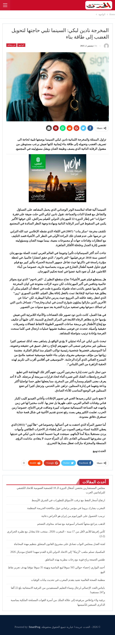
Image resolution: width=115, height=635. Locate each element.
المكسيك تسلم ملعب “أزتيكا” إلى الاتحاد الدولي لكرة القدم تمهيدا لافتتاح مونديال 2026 (57, 552)
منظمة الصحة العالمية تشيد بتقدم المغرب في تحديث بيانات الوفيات (68, 580)
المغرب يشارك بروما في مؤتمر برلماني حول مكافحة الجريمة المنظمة (66, 508)
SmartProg (34, 627)
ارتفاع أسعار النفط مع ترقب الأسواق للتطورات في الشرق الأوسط (68, 500)
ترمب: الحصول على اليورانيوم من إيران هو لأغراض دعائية (73, 516)
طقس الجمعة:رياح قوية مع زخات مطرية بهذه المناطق (75, 559)
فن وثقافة (11, 45)
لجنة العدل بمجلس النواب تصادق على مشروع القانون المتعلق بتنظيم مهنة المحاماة (59, 544)
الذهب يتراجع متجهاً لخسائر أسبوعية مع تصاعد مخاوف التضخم (71, 523)
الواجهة (21, 45)
